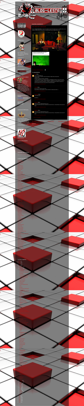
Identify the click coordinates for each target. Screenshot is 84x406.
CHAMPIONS (21, 270)
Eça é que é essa (20, 191)
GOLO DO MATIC (22, 280)
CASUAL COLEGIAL (22, 363)
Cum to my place (20, 183)
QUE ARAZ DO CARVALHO (39, 26)
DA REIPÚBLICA (22, 269)
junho (21, 386)
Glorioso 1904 (20, 201)
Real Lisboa (19, 232)
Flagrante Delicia (20, 195)
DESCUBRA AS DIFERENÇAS (24, 311)
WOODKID (21, 299)
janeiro (21, 393)
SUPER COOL (21, 340)
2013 (20, 265)
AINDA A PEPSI (22, 281)
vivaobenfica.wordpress (21, 256)
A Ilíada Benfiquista (21, 161)
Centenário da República (22, 177)
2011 (20, 396)
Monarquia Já (20, 210)
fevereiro (21, 391)
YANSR (19, 254)
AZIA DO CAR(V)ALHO (23, 325)
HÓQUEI (20, 375)
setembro (21, 381)
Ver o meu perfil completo (22, 92)
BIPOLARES (21, 341)
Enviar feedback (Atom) (40, 123)
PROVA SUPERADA (22, 366)
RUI (20, 348)
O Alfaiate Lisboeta (21, 215)
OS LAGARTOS (22, 353)
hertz (35, 74)
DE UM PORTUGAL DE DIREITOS (23, 333)
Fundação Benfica (20, 197)
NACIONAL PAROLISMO (23, 310)
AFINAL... (21, 329)
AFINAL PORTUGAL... (23, 300)
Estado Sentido (20, 188)
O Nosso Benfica (20, 220)
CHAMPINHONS (22, 365)
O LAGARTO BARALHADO (23, 322)
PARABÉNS (21, 273)
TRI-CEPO (21, 345)
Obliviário (19, 223)
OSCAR (20, 355)
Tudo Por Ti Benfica (21, 247)
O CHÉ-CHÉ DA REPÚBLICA (24, 288)
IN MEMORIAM (21, 334)
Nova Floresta (20, 214)
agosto (21, 383)
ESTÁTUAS (21, 360)
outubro (21, 380)
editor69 (36, 87)
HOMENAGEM (21, 316)
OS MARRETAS (22, 338)
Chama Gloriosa (20, 178)
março (21, 390)
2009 (20, 399)
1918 (20, 337)
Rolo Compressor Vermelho (22, 238)
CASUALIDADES (22, 344)
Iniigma (19, 202)
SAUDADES (21, 352)
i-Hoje (19, 255)
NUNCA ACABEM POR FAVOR (24, 295)
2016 (20, 261)
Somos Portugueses (21, 241)
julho (20, 384)
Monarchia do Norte (21, 209)
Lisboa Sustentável (21, 205)
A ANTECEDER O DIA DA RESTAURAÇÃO (23, 315)
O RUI (20, 330)
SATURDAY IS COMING (23, 362)
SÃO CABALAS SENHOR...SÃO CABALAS (24, 290)
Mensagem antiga (62, 121)
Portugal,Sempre (20, 229)
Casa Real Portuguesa (21, 174)
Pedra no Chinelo (20, 227)
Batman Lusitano (20, 166)
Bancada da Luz (20, 165)
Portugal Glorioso (20, 228)
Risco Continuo (20, 237)
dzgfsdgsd (36, 94)
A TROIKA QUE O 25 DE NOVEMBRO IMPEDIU (23, 277)
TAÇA (20, 285)
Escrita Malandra (20, 187)
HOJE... (20, 308)
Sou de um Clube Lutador (22, 242)
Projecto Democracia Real (22, 231)
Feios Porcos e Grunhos (21, 193)
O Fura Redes (20, 219)
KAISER (20, 292)
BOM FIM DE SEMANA (23, 323)
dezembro (21, 266)
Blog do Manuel (20, 173)
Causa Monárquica (21, 175)
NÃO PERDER (21, 293)
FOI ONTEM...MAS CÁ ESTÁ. (24, 318)
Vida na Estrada (20, 250)
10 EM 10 (21, 378)
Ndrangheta (19, 213)
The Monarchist (20, 245)
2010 (20, 397)
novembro (21, 268)
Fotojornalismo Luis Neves (22, 196)
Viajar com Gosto (20, 249)
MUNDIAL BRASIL (22, 278)
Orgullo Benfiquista (21, 224)
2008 (20, 400)
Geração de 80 (20, 200)
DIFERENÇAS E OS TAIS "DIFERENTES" (23, 370)
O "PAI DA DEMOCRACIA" (23, 284)
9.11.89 (20, 356)
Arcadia (19, 164)
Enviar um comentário (36, 117)
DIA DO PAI (21, 377)
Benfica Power (20, 169)
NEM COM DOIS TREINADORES (22, 350)
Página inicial (51, 121)
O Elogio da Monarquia (21, 218)
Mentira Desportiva (21, 206)
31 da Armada (20, 160)
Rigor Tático (20, 236)
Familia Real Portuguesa (22, 192)
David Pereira (20, 184)
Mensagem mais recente (37, 121)
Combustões (20, 179)
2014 (20, 264)
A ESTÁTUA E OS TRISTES (24, 359)
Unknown (36, 102)
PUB (20, 304)
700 (20, 296)
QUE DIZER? (21, 307)
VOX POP (21, 326)
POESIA (20, 347)
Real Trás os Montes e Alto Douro (23, 233)
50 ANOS (20, 287)
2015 (20, 262)
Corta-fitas (19, 182)
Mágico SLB (20, 211)
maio (20, 387)
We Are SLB (20, 251)
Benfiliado (19, 170)
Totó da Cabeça (20, 246)
